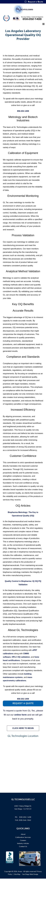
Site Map (17, 874)
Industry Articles (23, 843)
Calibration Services (23, 837)
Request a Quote (35, 2)
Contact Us (23, 846)
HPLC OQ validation (21, 657)
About (23, 834)
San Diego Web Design (30, 874)
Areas (20, 871)
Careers (23, 840)
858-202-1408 (32, 19)
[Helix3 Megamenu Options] (43, 24)
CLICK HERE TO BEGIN (23, 728)
